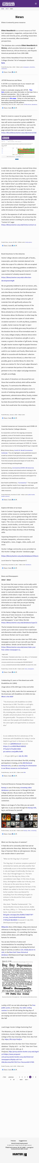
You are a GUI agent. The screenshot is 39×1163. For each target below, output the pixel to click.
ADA (25, 772)
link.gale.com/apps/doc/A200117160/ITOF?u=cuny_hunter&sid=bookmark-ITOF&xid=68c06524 (18, 917)
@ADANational (15, 744)
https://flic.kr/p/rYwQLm (13, 1039)
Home (2, 8)
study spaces (28, 242)
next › (21, 1079)
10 (13, 1079)
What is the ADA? (7, 696)
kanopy (25, 830)
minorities (32, 67)
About (7, 8)
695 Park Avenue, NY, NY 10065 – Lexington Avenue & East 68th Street (19, 1148)
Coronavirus (22, 483)
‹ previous (11, 1077)
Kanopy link (32, 808)
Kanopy (4, 787)
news (26, 668)
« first (4, 1077)
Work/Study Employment (19, 1143)
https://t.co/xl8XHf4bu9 (11, 746)
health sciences (5, 496)
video (29, 830)
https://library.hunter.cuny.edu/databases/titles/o (19, 556)
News (11, 8)
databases (34, 104)
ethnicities (4, 68)
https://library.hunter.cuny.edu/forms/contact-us (18, 225)
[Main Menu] (35, 3)
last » (26, 1079)
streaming (33, 830)
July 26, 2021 (23, 756)
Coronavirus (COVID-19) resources (23, 468)
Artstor (29, 104)
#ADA (19, 749)
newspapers (26, 67)
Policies (13, 1141)
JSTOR (25, 104)
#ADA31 (23, 746)
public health (31, 494)
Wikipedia (4, 927)
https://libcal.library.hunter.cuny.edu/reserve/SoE (18, 133)
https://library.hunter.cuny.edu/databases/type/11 (19, 623)
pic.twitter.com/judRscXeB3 (13, 751)
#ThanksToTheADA (10, 749)
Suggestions (23, 1141)
